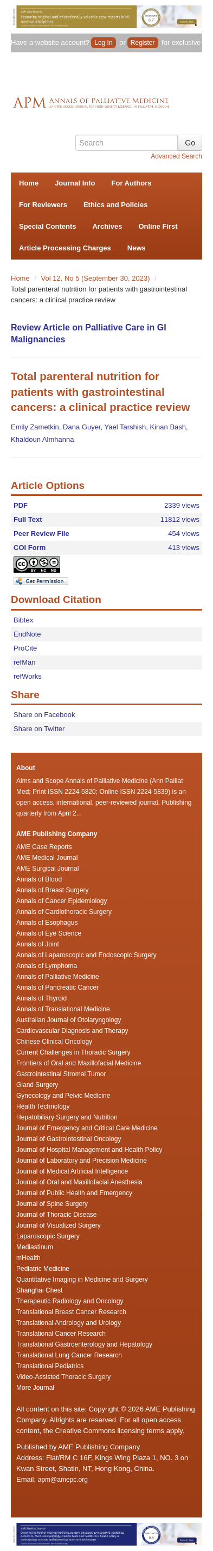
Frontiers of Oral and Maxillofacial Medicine (78, 1063)
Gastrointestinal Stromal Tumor (61, 1074)
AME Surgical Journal (47, 868)
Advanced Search (176, 156)
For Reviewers (43, 205)
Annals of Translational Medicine (63, 1009)
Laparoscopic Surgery (48, 1236)
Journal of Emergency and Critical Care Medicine (87, 1128)
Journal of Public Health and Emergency (74, 1193)
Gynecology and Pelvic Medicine (63, 1095)
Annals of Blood (39, 879)
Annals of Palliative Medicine (57, 976)
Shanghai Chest (39, 1290)
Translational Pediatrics (49, 1366)
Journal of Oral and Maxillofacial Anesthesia (79, 1182)
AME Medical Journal (47, 857)
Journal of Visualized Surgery (58, 1225)
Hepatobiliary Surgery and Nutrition (67, 1117)
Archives (107, 226)
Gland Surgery (37, 1085)
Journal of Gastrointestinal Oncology (68, 1139)
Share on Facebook (44, 715)
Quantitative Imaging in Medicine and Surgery (82, 1279)
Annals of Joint (37, 944)
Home (28, 183)
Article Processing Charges (65, 248)
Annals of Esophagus (47, 922)
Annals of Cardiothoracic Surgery (64, 912)
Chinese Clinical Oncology (54, 1041)
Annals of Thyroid (41, 998)
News (136, 248)
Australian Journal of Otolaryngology (68, 1020)
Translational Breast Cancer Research (71, 1312)
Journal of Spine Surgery (52, 1204)
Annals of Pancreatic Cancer (57, 987)
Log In (103, 43)
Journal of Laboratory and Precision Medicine (81, 1160)
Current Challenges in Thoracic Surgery (73, 1052)
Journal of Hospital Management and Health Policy (89, 1150)
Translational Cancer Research (61, 1333)
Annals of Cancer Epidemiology (61, 901)
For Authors (132, 183)
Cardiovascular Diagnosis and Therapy (72, 1031)
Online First (157, 226)
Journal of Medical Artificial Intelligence (72, 1171)
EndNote (27, 634)
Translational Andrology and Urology (68, 1323)
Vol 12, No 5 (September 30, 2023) (96, 278)
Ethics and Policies (115, 205)
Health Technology (43, 1106)
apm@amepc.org (63, 1479)
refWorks (28, 676)
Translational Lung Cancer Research (69, 1355)
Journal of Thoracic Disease (56, 1214)
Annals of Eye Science (48, 933)
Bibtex (23, 620)
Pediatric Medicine (42, 1268)
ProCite (25, 648)
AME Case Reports (44, 847)
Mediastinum (34, 1247)
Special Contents (47, 226)
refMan (24, 662)
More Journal (35, 1387)
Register (143, 43)
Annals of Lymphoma (46, 966)
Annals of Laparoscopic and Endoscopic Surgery (86, 955)
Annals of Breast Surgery (52, 890)
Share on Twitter (39, 729)
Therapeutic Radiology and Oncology (69, 1301)
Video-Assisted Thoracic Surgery (63, 1377)
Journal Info (75, 183)
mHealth (28, 1258)
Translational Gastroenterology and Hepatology (84, 1344)
